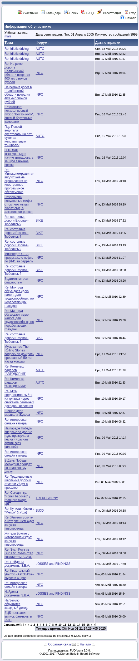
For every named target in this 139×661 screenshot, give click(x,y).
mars (8, 36)
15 (83, 624)
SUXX (40, 510)
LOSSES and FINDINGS (53, 564)
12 (69, 624)
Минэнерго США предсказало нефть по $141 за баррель (18, 257)
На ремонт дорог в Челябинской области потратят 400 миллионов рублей (18, 94)
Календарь (51, 13)
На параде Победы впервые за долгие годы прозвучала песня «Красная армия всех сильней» (18, 438)
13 (74, 624)
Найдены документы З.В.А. (17, 593)
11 (64, 624)
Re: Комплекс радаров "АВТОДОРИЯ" (15, 370)
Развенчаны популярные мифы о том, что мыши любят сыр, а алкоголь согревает (18, 204)
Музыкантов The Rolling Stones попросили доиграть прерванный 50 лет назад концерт (19, 354)
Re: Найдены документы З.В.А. (17, 563)
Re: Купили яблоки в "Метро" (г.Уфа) (19, 510)
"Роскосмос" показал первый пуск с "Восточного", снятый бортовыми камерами (19, 114)
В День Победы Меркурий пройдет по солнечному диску (18, 466)
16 (88, 624)
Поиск (71, 13)
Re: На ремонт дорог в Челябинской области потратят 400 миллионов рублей (17, 73)
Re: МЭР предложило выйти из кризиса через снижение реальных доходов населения (19, 398)
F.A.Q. (88, 13)
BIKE (39, 220)
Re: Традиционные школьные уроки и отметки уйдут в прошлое (18, 482)
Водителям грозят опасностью (17, 280)
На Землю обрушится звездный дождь (16, 604)
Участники (28, 13)
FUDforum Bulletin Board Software (78, 653)
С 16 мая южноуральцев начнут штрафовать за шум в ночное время (18, 157)
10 (60, 624)
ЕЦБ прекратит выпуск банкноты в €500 (18, 616)
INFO (39, 73)
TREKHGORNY (47, 498)
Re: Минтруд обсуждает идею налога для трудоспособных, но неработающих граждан (19, 297)
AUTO (40, 49)
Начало (128, 18)
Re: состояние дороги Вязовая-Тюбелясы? (16, 220)
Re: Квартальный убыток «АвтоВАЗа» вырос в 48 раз (19, 574)
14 (78, 624)
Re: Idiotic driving (16, 49)
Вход (130, 13)
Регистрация (109, 13)
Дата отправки (108, 43)
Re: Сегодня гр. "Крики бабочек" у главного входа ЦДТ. (17, 498)
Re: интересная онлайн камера (15, 421)
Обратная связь (59, 644)
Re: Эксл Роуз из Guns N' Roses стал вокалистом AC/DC (18, 553)
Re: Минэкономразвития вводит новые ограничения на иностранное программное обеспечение (19, 181)
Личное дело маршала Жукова (17, 413)
